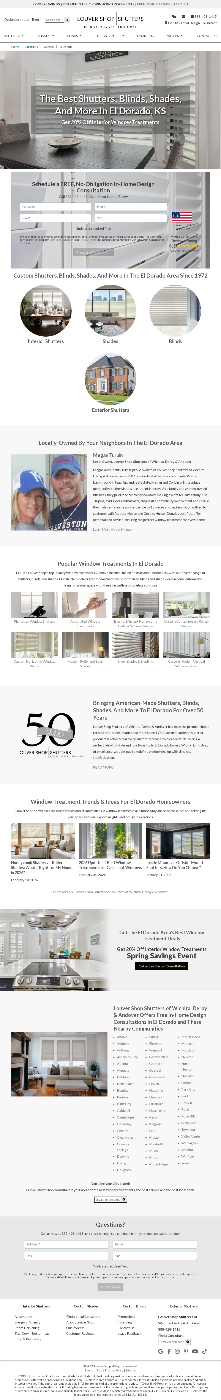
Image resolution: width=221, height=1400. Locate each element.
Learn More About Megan (112, 529)
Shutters (14, 36)
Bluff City (124, 1104)
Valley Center (191, 1136)
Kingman (155, 1124)
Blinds (74, 36)
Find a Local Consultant (83, 1316)
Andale (122, 1037)
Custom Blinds (134, 1306)
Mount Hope (190, 1037)
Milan (153, 1151)
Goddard (156, 1063)
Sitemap (131, 1370)
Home (15, 46)
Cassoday (124, 1124)
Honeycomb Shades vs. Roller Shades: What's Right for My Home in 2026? (41, 867)
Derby (121, 1163)
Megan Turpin (108, 455)
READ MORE (103, 767)
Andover (123, 1043)
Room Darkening (26, 1328)
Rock (185, 1109)
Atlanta (122, 1063)
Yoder (185, 1163)
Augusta (123, 1070)
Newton (187, 1057)
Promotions (126, 1316)
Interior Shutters (46, 341)
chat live (91, 1233)
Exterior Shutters (110, 410)
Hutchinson (157, 1110)
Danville (123, 1156)
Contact (207, 36)
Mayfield (156, 1144)
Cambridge (125, 1117)
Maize (154, 1137)
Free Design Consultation (163, 4)
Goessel (155, 1070)
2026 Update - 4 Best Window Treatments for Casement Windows (110, 865)
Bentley (122, 1090)
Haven (154, 1084)
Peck (185, 1096)
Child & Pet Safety (27, 1339)
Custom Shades (86, 1306)
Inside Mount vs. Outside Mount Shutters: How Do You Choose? (174, 865)
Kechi (153, 1117)
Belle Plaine (125, 1084)
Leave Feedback (130, 1333)
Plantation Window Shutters (34, 621)
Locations (31, 46)
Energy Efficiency (27, 1322)
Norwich (187, 1076)
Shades (46, 36)
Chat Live (96, 196)
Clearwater (125, 1137)
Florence (155, 1043)
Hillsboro (156, 1104)
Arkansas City (127, 1057)
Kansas (49, 46)
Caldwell (123, 1110)
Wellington (189, 1143)
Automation (23, 1316)
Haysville (156, 1090)
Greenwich (157, 1077)
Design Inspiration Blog (21, 19)
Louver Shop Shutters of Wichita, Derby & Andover (152, 461)
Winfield (187, 1156)
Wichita (187, 1149)
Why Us (175, 36)
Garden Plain (158, 1057)
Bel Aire (123, 1077)
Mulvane (187, 1043)
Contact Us (126, 1328)
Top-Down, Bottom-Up (31, 1333)
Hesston (155, 1097)
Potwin (186, 1103)
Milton (154, 1157)
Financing (145, 36)
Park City (188, 1089)
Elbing (154, 1037)
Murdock (188, 1050)
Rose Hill (188, 1116)
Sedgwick (188, 1123)
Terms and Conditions (62, 239)
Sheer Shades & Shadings (136, 661)
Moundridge (158, 1164)
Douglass (124, 1170)
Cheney (122, 1130)
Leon (152, 1130)
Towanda (188, 1129)
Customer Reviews (80, 1333)
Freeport (155, 1050)
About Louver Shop (80, 1322)
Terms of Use (93, 1370)
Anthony (123, 1050)
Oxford (186, 1082)
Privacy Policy (87, 239)
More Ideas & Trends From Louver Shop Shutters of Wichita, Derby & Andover (110, 892)
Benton (122, 1097)
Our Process (75, 1328)
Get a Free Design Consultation (162, 966)
